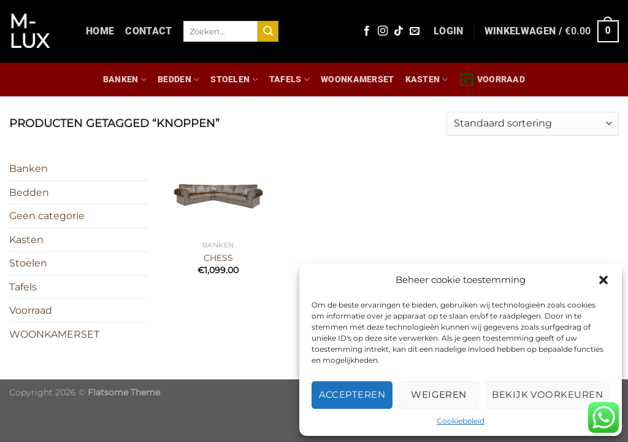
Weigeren (439, 394)
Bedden (178, 79)
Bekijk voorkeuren (547, 394)
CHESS (218, 257)
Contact (148, 31)
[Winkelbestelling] (532, 124)
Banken (125, 79)
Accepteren (352, 394)
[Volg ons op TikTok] (399, 31)
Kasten (426, 79)
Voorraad (492, 79)
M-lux (29, 31)
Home (100, 31)
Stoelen (234, 79)
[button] (603, 280)
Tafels (289, 79)
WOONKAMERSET (357, 79)
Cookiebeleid (460, 420)
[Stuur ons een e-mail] (414, 31)
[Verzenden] (268, 31)
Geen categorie (47, 216)
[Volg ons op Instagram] (383, 31)
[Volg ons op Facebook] (367, 31)
